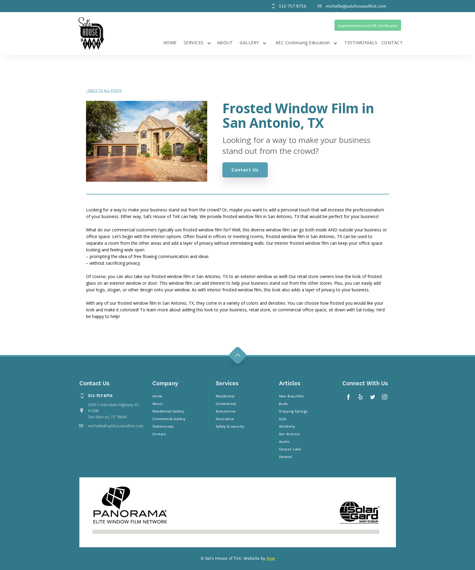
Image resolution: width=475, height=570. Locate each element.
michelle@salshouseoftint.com (115, 426)
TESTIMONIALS (360, 42)
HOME (170, 42)
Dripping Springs (293, 411)
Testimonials (163, 426)
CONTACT (392, 42)
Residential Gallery (168, 411)
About (157, 403)
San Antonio (289, 433)
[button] (197, 42)
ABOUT (225, 42)
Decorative (225, 418)
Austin (284, 441)
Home (157, 396)
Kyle (282, 418)
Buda (283, 403)
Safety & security (230, 426)
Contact (159, 433)
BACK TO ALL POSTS (104, 90)
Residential (225, 396)
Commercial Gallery (169, 418)
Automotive (226, 411)
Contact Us (245, 170)
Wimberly (287, 426)
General (285, 456)
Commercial (226, 403)
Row (271, 558)
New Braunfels (291, 396)
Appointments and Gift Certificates (367, 25)
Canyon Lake (290, 449)
